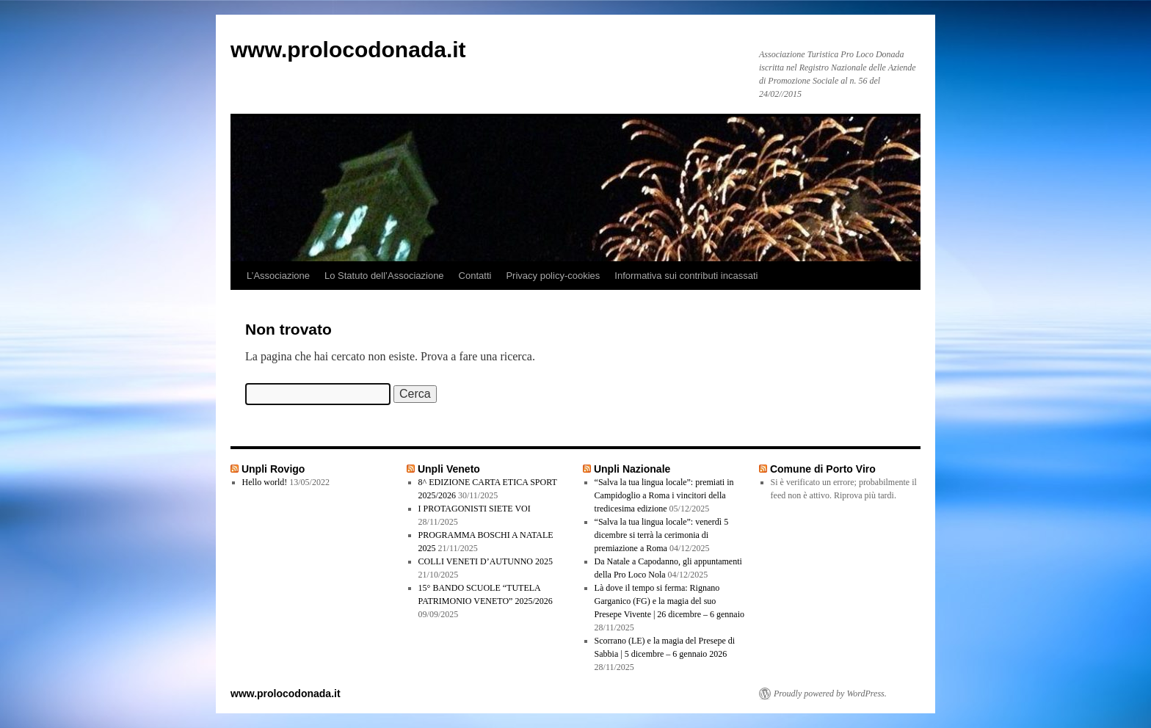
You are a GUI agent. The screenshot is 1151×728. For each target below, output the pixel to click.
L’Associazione (278, 275)
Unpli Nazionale (632, 469)
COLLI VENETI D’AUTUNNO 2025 (485, 561)
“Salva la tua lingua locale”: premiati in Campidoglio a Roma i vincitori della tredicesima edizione (664, 495)
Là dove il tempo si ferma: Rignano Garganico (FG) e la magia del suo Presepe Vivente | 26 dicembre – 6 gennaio (669, 601)
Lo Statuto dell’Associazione (384, 275)
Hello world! (265, 482)
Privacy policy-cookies (553, 275)
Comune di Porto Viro (823, 469)
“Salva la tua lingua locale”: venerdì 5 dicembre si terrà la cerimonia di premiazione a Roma (662, 535)
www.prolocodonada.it (348, 49)
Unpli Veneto (449, 469)
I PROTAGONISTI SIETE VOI (474, 508)
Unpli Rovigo (273, 469)
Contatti (475, 275)
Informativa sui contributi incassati (686, 275)
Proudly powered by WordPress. (830, 693)
